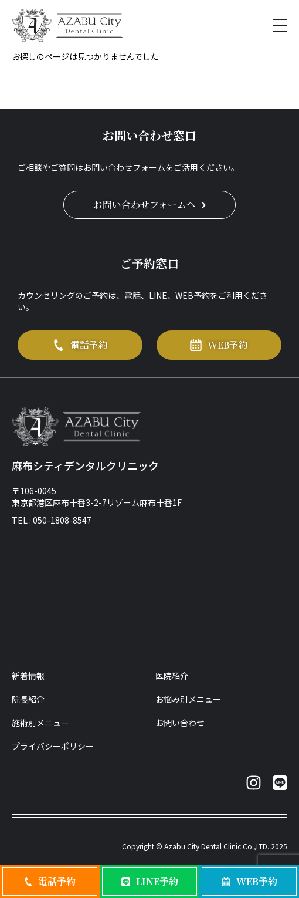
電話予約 (80, 345)
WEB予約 (219, 345)
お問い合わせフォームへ (149, 204)
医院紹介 (171, 675)
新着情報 (28, 675)
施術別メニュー (40, 722)
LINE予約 (149, 881)
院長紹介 (28, 699)
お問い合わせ (180, 722)
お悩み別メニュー (188, 699)
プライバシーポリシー (53, 746)
